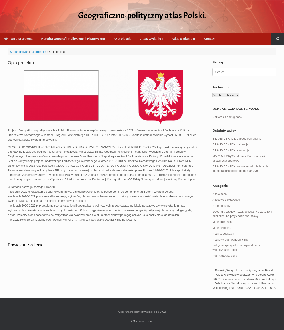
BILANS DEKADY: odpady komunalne (236, 138)
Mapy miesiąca (222, 221)
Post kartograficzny (224, 255)
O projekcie (122, 38)
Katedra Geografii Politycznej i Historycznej (73, 38)
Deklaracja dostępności (227, 117)
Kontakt (209, 38)
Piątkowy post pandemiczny (230, 239)
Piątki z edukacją (223, 233)
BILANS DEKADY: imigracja (230, 144)
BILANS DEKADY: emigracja (230, 150)
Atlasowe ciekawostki (226, 199)
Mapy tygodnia (221, 227)
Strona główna (18, 38)
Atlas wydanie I (151, 38)
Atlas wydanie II (183, 38)
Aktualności (219, 194)
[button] (277, 39)
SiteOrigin (138, 321)
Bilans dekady (221, 205)
